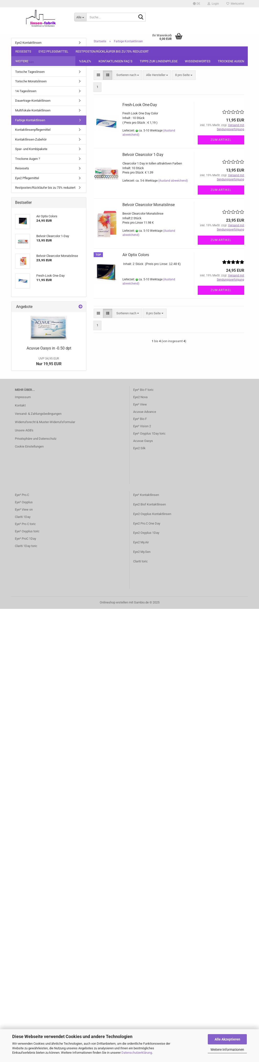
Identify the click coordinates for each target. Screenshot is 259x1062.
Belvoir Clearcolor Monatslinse (148, 204)
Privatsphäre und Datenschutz (35, 438)
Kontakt (20, 405)
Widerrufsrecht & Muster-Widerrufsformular (45, 422)
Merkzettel (235, 3)
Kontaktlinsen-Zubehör (31, 139)
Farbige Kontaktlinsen (30, 120)
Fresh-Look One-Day (139, 104)
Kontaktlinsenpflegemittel (32, 129)
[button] (196, 3)
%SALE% (85, 61)
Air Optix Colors (135, 254)
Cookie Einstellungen (29, 446)
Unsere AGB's (24, 430)
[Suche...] (80, 17)
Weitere (21, 61)
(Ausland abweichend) (173, 180)
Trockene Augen (231, 61)
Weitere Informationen (227, 1049)
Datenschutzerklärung (136, 1052)
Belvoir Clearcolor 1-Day (142, 154)
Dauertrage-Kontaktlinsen (32, 100)
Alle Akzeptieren (227, 1039)
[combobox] (127, 75)
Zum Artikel (221, 140)
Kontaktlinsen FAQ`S (115, 61)
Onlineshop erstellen (114, 602)
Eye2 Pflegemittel (53, 51)
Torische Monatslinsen (31, 81)
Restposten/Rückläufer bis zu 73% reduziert (112, 51)
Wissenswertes (197, 61)
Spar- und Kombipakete (31, 149)
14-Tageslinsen (25, 91)
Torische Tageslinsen (30, 72)
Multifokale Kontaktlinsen (32, 110)
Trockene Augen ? (27, 159)
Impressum (23, 397)
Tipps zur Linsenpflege (159, 61)
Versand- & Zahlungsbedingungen (38, 414)
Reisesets (23, 51)
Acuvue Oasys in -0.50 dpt (49, 348)
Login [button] (213, 3)
